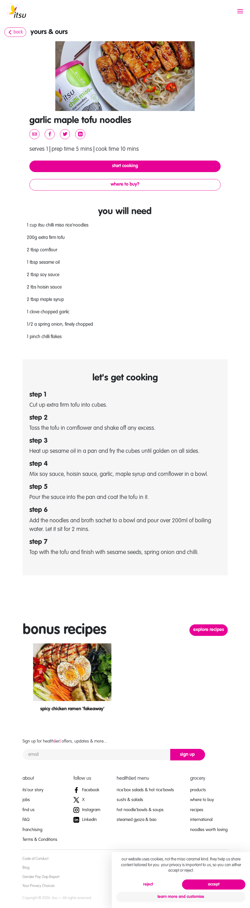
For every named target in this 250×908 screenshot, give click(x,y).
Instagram (86, 810)
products (198, 790)
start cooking (125, 166)
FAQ (25, 819)
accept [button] (213, 884)
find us (28, 810)
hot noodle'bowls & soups (140, 810)
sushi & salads (130, 800)
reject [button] (148, 884)
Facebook (86, 790)
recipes (196, 810)
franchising (32, 830)
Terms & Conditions (39, 839)
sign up (187, 754)
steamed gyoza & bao (136, 819)
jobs (26, 800)
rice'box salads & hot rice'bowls (145, 790)
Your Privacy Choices (38, 886)
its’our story (32, 790)
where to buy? (125, 184)
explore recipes (221, 630)
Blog (25, 868)
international (201, 819)
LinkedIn (85, 819)
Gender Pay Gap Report (40, 877)
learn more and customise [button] (181, 897)
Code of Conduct (35, 859)
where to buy (202, 800)
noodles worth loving (209, 830)
